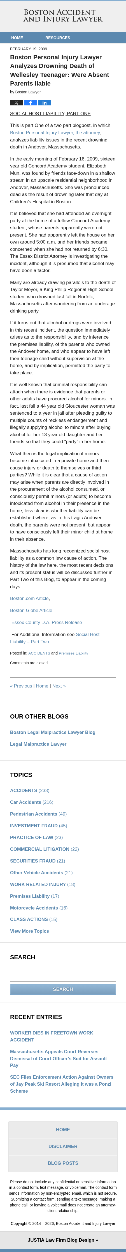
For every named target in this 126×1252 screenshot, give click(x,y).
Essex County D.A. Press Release (47, 622)
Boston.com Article (30, 598)
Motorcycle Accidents (39, 908)
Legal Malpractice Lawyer (39, 743)
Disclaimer (63, 1149)
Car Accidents (32, 802)
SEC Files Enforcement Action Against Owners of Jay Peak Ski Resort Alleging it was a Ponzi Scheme (63, 1087)
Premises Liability (74, 652)
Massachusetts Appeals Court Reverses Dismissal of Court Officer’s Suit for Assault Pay (59, 1060)
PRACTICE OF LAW (37, 837)
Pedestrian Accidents (39, 813)
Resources (57, 38)
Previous (21, 685)
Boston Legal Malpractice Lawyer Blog (53, 731)
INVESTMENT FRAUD (39, 825)
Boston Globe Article (31, 610)
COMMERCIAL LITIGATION (45, 849)
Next (60, 685)
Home (17, 38)
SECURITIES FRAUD (38, 861)
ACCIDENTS (39, 652)
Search (63, 990)
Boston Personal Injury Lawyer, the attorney (56, 132)
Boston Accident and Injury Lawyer (63, 16)
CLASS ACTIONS (34, 920)
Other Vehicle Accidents (42, 873)
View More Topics (30, 932)
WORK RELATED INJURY (43, 885)
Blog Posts (62, 1167)
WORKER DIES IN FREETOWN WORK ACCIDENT (52, 1038)
